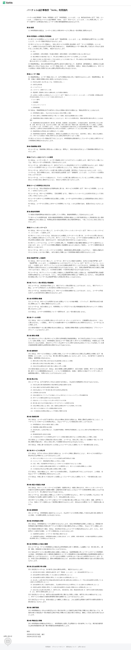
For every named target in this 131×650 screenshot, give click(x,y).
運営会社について (71, 646)
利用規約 (48, 646)
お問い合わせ (82, 646)
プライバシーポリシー (58, 646)
